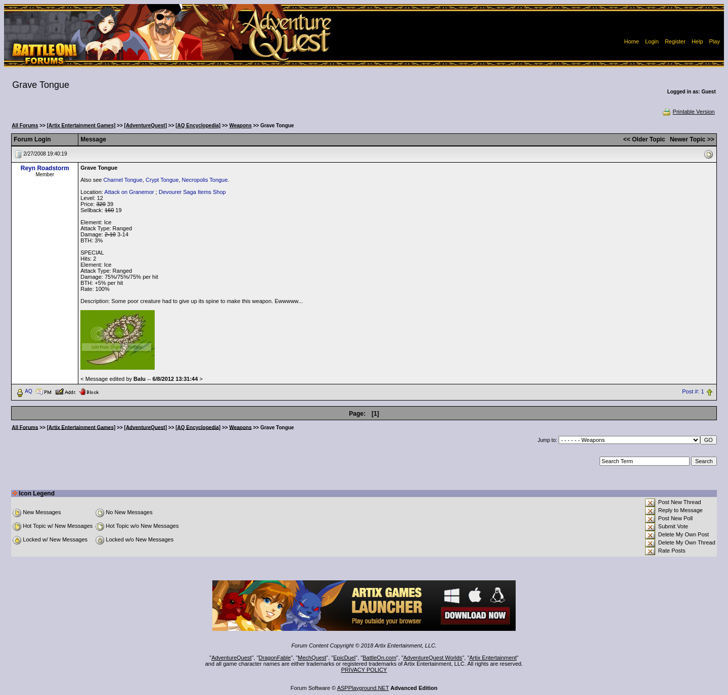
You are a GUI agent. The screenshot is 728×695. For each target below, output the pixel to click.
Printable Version (688, 112)
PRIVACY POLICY (364, 670)
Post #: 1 (693, 391)
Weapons (240, 125)
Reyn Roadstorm (45, 168)
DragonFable (275, 658)
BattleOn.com (379, 658)
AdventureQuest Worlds (433, 658)
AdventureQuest (231, 658)
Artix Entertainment (493, 658)
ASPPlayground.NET (363, 688)
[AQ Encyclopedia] (197, 125)
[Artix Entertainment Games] (81, 125)
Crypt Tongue (162, 180)
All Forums (25, 125)
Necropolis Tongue (204, 180)
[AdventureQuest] (145, 125)
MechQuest (312, 658)
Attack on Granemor (129, 192)
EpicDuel (344, 658)
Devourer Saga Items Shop (192, 192)
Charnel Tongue (122, 180)
